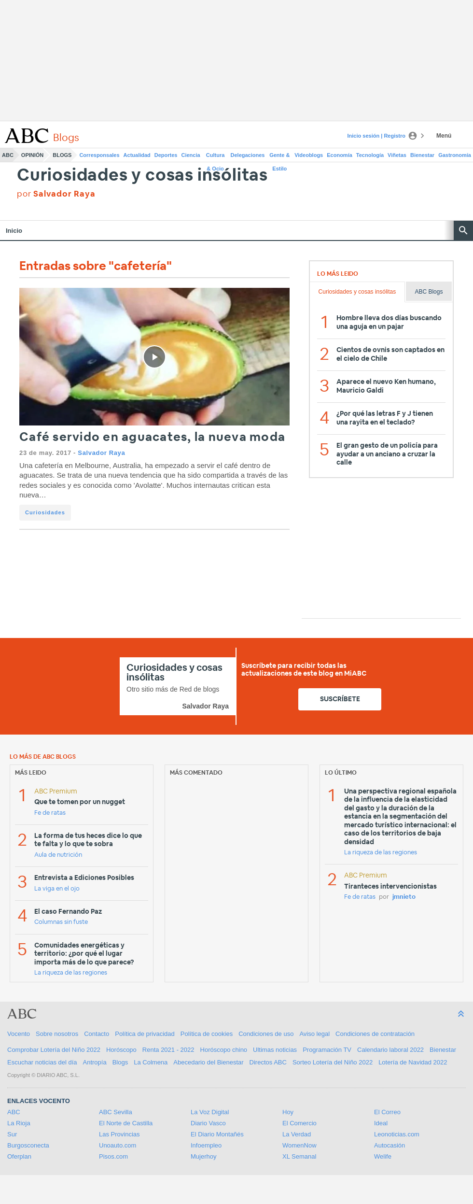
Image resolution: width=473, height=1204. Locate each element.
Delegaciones (248, 155)
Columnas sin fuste (61, 922)
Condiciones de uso (265, 1033)
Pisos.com (113, 1156)
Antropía (95, 1062)
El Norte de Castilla (126, 1123)
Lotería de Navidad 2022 (412, 1062)
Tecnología (370, 155)
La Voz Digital (210, 1112)
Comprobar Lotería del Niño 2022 (53, 1049)
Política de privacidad (145, 1033)
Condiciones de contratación (375, 1033)
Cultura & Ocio (215, 157)
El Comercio (299, 1123)
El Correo (387, 1112)
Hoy (287, 1112)
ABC (8, 155)
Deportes (166, 155)
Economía (339, 155)
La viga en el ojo (57, 889)
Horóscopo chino (224, 1049)
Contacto (96, 1033)
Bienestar (422, 155)
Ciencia (190, 155)
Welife (382, 1156)
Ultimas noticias (275, 1049)
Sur (12, 1134)
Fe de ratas (50, 813)
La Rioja (18, 1123)
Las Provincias (119, 1134)
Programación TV (327, 1049)
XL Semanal (299, 1156)
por (56, 194)
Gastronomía (454, 155)
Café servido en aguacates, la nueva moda (152, 437)
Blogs (62, 155)
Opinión (32, 155)
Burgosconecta (28, 1145)
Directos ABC (268, 1062)
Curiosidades (45, 512)
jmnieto (404, 897)
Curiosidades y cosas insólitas (142, 175)
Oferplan (19, 1156)
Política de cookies (207, 1033)
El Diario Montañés (217, 1134)
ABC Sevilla (115, 1112)
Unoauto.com (117, 1145)
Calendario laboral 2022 (390, 1049)
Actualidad (137, 155)
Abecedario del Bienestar (208, 1062)
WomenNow (299, 1145)
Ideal (381, 1123)
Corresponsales (99, 155)
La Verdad (296, 1134)
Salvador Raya (101, 452)
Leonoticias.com (396, 1134)
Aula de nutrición (58, 855)
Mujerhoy (203, 1156)
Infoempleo (206, 1145)
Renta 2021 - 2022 (168, 1049)
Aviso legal (314, 1033)
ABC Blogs (429, 291)
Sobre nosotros (57, 1033)
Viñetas (397, 155)
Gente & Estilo (279, 157)
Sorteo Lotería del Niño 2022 (332, 1062)
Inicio (14, 230)
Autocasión (389, 1145)
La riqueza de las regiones (70, 973)
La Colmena (150, 1062)
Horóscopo (121, 1049)
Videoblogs (308, 155)
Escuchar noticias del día (42, 1062)
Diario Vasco (208, 1123)
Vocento (18, 1033)
